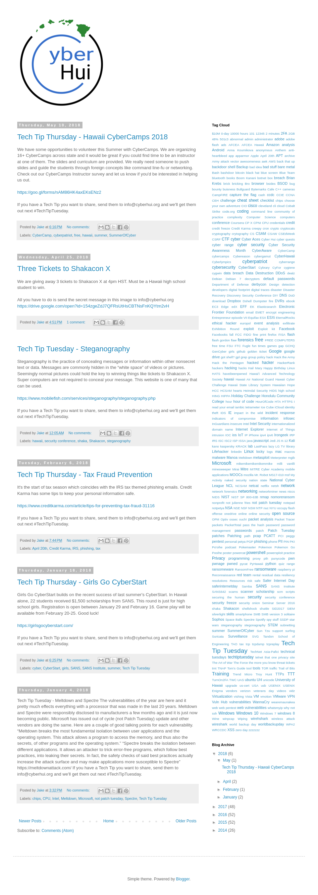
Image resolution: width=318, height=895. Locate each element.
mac (278, 451)
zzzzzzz (254, 730)
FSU (230, 346)
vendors (231, 691)
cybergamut (262, 256)
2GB (292, 133)
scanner (246, 591)
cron (266, 228)
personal (231, 541)
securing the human (228, 597)
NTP (259, 508)
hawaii (87, 235)
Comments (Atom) (57, 830)
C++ (278, 189)
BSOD (282, 183)
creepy (256, 228)
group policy (256, 357)
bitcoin (240, 172)
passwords (243, 530)
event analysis (266, 323)
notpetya (218, 508)
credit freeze (221, 228)
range (291, 564)
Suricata (218, 636)
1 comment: (76, 322)
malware (219, 457)
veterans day (263, 691)
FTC (238, 346)
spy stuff (273, 619)
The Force (241, 662)
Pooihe (217, 553)
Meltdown (68, 798)
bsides (271, 183)
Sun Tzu (263, 631)
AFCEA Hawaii (252, 145)
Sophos (218, 619)
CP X (248, 223)
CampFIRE (220, 195)
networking (247, 491)
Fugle (246, 346)
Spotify (260, 619)
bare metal (286, 167)
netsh (275, 486)
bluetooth (218, 178)
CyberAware (262, 250)
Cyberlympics (221, 262)
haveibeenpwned (235, 374)
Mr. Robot (261, 475)
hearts (237, 390)
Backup (242, 167)
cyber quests (286, 239)
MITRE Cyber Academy (267, 469)
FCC (238, 334)
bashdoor (227, 172)
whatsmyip (275, 708)
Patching (234, 536)
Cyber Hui (268, 239)
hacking (231, 368)
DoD (292, 295)
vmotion (266, 696)
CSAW (272, 234)
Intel (55, 798)
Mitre (244, 469)
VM (256, 696)
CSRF (216, 239)
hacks (242, 368)
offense (217, 514)
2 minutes (273, 133)
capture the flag (243, 195)
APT (279, 156)
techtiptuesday (240, 657)
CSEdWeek (287, 234)
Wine (215, 719)
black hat (252, 172)
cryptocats (287, 228)
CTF (225, 239)
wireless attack (283, 719)
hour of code (243, 401)
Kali (292, 441)
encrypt (271, 312)
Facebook (287, 329)
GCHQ (290, 346)
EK (252, 307)
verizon (245, 691)
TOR (265, 668)
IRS (75, 548)
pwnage (218, 564)
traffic (273, 668)
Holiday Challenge (245, 396)
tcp (248, 644)
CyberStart (51, 668)
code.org (228, 211)
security (254, 597)
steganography (119, 441)
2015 (223, 822)
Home (108, 821)
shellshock (249, 608)
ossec (234, 519)
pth (266, 558)
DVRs (279, 301)
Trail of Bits (286, 668)
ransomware (265, 569)
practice (289, 553)
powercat (239, 553)
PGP (249, 541)
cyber (36, 668)
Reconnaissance (224, 575)
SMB (256, 614)
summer (100, 235)
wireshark (219, 724)
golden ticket (257, 351)
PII (280, 541)
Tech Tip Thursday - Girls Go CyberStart (82, 582)
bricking (237, 183)
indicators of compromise (234, 418)
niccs (291, 491)
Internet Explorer (250, 429)
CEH (215, 200)
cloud (281, 206)
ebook (290, 301)
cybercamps (220, 256)
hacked (253, 363)
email (250, 312)
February (231, 789)
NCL (229, 486)
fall (231, 334)
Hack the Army (284, 357)
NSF (244, 508)
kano (215, 446)
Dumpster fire (263, 301)
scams (233, 591)
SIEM (291, 608)
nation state (258, 480)
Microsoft (85, 798)
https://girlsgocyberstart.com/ (45, 625)
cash (261, 195)
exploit (248, 329)
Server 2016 (285, 603)
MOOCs (236, 475)
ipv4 (263, 435)
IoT (240, 435)
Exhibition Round (225, 329)
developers (220, 290)
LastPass (260, 446)
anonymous (264, 150)
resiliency (288, 575)
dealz (291, 273)
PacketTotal (233, 525)
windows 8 (286, 713)
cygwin (217, 273)
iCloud (279, 407)
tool (248, 668)
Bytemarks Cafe (262, 189)
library (290, 446)
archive (290, 156)
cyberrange (287, 262)
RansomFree (244, 569)
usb (263, 685)
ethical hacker (224, 323)
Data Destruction (260, 273)
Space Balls (233, 619)
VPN (291, 696)
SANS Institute (93, 668)
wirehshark (259, 719)
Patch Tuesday (281, 530)
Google (275, 351)
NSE (237, 508)
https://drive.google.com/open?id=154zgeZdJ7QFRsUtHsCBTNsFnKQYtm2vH (93, 306)
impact (238, 413)
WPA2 (290, 724)
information (269, 418)
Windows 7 (268, 713)
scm (280, 591)
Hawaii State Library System (249, 385)
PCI (281, 536)
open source (283, 513)
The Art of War (222, 662)
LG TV (280, 446)
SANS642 (219, 591)
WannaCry (261, 702)
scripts (290, 591)
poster (227, 553)
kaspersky (227, 446)
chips (36, 798)
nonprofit (218, 503)
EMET (259, 312)
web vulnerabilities (252, 708)
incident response (280, 413)
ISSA (242, 441)
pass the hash (253, 525)
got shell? (228, 357)
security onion (249, 603)
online (242, 514)
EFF (243, 307)
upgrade (231, 685)
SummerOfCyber (122, 235)
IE (230, 413)
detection (288, 284)
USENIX (275, 685)
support (277, 631)
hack (269, 357)
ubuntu (250, 680)
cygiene (289, 267)
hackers (217, 368)
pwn (291, 558)
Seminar (268, 603)
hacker (268, 362)
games (272, 346)
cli (274, 206)
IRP (292, 435)
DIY (275, 295)
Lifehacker (220, 451)
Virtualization (222, 696)
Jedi (273, 441)
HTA (278, 401)
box (270, 178)
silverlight (218, 614)
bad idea (255, 167)
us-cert (244, 685)
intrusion (218, 435)
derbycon (258, 284)
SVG (255, 636)
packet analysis (260, 519)
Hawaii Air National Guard (255, 379)
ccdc (270, 195)
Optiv (224, 519)
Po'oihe (217, 547)
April (227, 781)
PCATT (269, 536)
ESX (263, 317)
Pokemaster (247, 547)
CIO (244, 206)
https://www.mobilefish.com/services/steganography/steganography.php (86, 398)
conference (221, 223)
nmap (264, 497)
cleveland (265, 206)
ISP (235, 441)
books (231, 178)
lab (250, 446)
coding (242, 211)
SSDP (284, 619)
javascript (261, 441)
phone (272, 541)
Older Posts (186, 821)
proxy (256, 558)
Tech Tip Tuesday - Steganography (73, 349)
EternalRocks (285, 317)
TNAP (222, 668)
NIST (225, 497)
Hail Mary (255, 368)
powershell (255, 552)
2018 (223, 753)
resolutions (219, 581)
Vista (248, 696)
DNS (283, 295)
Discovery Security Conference (249, 295)
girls (65, 668)
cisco (252, 205)
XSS (231, 730)
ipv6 (270, 435)
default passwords (279, 279)
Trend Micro (242, 674)
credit (290, 223)
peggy (290, 536)
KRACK (241, 446)
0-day (225, 133)
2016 (223, 814)
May (227, 760)
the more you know (262, 662)
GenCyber (219, 351)
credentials (277, 223)
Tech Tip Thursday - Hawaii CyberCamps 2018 (92, 137)
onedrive (230, 514)
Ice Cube (267, 407)
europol (245, 323)
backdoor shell (223, 167)
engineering (286, 312)
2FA (284, 133)
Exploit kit (266, 329)
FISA (281, 334)
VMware (279, 696)
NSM (251, 508)
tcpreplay (272, 644)
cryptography (221, 234)
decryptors (252, 279)
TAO (234, 644)
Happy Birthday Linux (279, 368)
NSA (229, 508)
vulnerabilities (240, 702)
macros (290, 451)
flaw (234, 340)
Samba (247, 586)
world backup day (242, 724)
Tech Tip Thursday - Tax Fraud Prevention (84, 474)
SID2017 (278, 608)
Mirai (235, 469)
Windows (226, 713)
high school (286, 390)
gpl (238, 357)
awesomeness (250, 161)
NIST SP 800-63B (244, 497)
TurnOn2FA (220, 680)
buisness (229, 189)
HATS (216, 374)
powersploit (275, 553)
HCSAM (226, 390)
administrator (264, 139)
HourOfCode (264, 401)
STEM (273, 625)
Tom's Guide (236, 668)
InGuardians (220, 424)
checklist (267, 200)
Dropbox (234, 301)
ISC (221, 441)
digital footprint (239, 290)
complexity (234, 217)
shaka (82, 441)
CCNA (290, 195)
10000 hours (239, 133)
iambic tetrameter (247, 407)
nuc (265, 508)
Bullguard (243, 189)
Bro (247, 183)
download (219, 301)
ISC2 (228, 441)
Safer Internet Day (279, 581)
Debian (217, 279)
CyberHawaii (285, 256)
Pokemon (265, 547)
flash (291, 334)
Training (220, 673)
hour (229, 401)
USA (255, 685)
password (273, 525)
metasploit (261, 457)
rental (256, 575)
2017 (223, 806)
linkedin (236, 451)
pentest (218, 541)
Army (215, 161)
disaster (276, 290)
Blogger (182, 879)
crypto (274, 228)
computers (287, 217)
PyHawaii (256, 564)
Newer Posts (30, 821)
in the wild (254, 413)
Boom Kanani (246, 178)
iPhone (254, 435)
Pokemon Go (285, 547)
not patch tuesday (109, 798)
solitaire (289, 614)
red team (244, 575)
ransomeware (223, 569)
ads (223, 145)
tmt (214, 668)
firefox (272, 334)
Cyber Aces (251, 239)
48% (215, 139)
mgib (291, 457)
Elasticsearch (266, 307)
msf (287, 475)
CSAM (261, 234)
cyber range (223, 245)
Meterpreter (279, 457)
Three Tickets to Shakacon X (63, 268)
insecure (236, 424)
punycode (278, 558)
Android (218, 150)
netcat (253, 486)
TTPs (280, 674)
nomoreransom (283, 497)
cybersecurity (224, 267)
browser (258, 183)
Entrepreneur (221, 317)
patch (260, 530)
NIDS (216, 497)
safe (257, 581)
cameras (289, 189)
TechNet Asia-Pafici (264, 652)
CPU (46, 798)
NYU (273, 508)
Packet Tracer (285, 519)
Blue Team (287, 172)
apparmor (242, 156)
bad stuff (270, 167)
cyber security (251, 244)
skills (230, 614)
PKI (292, 541)
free (77, 235)
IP (246, 435)
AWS (272, 161)
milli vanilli (286, 463)
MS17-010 (276, 475)
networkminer (268, 491)
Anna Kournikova (240, 150)
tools (256, 668)
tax (98, 548)
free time (218, 346)
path (247, 536)
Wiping (242, 719)
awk (264, 161)
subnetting (287, 625)
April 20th (39, 548)
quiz (282, 564)
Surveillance (238, 636)
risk (249, 581)
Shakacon (97, 441)
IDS (223, 413)
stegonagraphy (254, 625)
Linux (249, 451)
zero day (242, 730)
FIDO (247, 334)
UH (259, 680)
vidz (292, 691)
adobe (280, 139)
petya (241, 541)
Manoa (232, 457)
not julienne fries (238, 503)
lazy (271, 446)
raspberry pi (286, 569)
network (288, 485)
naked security (236, 480)
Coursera (237, 223)
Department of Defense (230, 284)
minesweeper (221, 469)
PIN (286, 541)
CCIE (280, 195)
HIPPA (225, 396)
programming (239, 558)
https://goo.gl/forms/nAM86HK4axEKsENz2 (59, 192)
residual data (271, 575)
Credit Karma (60, 548)
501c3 (224, 139)
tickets (290, 662)
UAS (241, 680)
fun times (259, 346)
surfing (290, 631)
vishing (239, 696)
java (250, 441)
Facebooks (220, 334)
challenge (228, 200)
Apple (255, 156)
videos (281, 691)
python (270, 564)
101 (251, 133)
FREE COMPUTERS (280, 340)
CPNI (257, 223)
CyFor (276, 267)
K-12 (284, 441)
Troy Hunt (264, 674)
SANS (75, 668)
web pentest (227, 708)
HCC (215, 390)
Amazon (273, 145)
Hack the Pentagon (228, 363)
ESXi (271, 317)
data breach (233, 273)
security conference (60, 441)
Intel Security (260, 424)
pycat (243, 564)
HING (216, 396)
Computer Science (261, 217)
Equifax (253, 317)
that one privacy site (280, 657)
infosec (289, 418)
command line (261, 211)
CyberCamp (42, 235)
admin (248, 139)
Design (274, 284)
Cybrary (264, 267)
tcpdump (258, 644)
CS (252, 234)
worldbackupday (271, 724)
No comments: (79, 227)
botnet (261, 178)
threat (281, 662)
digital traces (260, 290)
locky (260, 451)
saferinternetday (225, 586)
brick (226, 183)
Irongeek (281, 435)
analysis (288, 145)
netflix (265, 486)
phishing (86, 548)
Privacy (218, 558)
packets (217, 525)
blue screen (269, 172)
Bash (215, 172)
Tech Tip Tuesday (136, 668)
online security (259, 514)
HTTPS (287, 401)
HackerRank (286, 363)
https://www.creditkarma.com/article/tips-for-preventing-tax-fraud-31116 (86, 505)
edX (234, 307)
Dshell (247, 301)
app (231, 156)
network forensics (224, 491)
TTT (291, 674)
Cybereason (241, 256)
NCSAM (241, 486)
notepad (289, 503)
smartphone (244, 614)
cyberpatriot (62, 235)
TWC (233, 680)
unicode (268, 680)
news (282, 491)
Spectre (131, 798)
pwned (232, 564)
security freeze (224, 603)
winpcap (228, 719)
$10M (216, 133)
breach (279, 178)
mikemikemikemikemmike (254, 463)
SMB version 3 (272, 614)
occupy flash (286, 508)
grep (244, 357)
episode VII (239, 317)
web (215, 708)
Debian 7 (233, 279)
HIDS (273, 390)
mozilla (248, 475)
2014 (223, 830)
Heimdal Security (255, 390)
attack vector (230, 161)
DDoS (280, 273)
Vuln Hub (220, 702)
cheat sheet (247, 200)
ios (234, 435)
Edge (225, 307)
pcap (257, 536)
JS (278, 441)
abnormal (236, 139)
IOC (228, 435)
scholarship (265, 591)
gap (281, 346)
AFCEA (234, 145)
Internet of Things (281, 429)
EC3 (215, 307)
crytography (240, 234)
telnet (259, 657)
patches (218, 536)
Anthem (280, 150)
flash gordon (221, 340)
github (241, 351)
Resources (237, 581)
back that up (286, 161)
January (230, 797)
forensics (246, 340)
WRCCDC (219, 730)
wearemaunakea (283, 702)
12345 (260, 133)
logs (270, 451)
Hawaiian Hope (283, 385)
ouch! (243, 519)
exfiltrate (289, 323)
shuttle (264, 608)
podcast (231, 547)
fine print (259, 334)
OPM (215, 519)
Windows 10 (247, 713)
